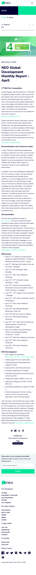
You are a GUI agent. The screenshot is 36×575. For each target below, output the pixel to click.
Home (3, 17)
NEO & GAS (5, 512)
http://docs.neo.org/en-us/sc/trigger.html (19, 357)
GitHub (4, 500)
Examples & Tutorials (9, 495)
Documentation (7, 498)
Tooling (4, 493)
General (4, 534)
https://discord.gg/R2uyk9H (24, 423)
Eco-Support (6, 502)
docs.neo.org (5, 221)
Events (4, 520)
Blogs (3, 517)
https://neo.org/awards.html (10, 116)
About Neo (5, 542)
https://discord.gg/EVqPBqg (10, 142)
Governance (5, 510)
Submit (18, 471)
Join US (4, 527)
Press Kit (4, 544)
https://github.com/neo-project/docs (13, 250)
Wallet (3, 515)
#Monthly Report (17, 443)
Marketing (5, 530)
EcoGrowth (5, 532)
